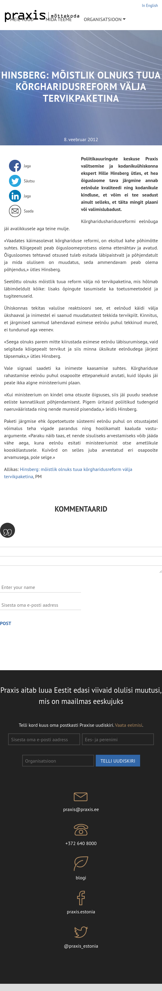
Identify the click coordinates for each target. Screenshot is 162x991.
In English (150, 5)
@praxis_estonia (81, 937)
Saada (29, 211)
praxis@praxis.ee (81, 800)
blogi (81, 868)
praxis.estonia (81, 903)
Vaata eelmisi (128, 725)
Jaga (27, 165)
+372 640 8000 (81, 834)
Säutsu (29, 180)
